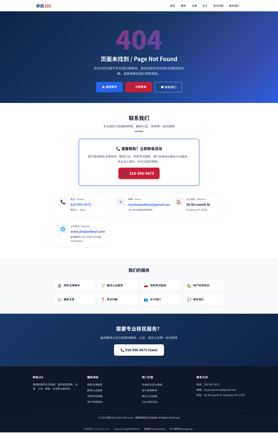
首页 (172, 5)
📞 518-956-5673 (138, 174)
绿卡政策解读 (149, 392)
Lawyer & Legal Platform (127, 430)
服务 (183, 5)
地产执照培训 (198, 287)
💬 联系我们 (168, 87)
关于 (205, 5)
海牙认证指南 (149, 397)
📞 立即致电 (138, 87)
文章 (194, 5)
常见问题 (218, 5)
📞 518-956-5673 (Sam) (139, 351)
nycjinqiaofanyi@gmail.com (149, 206)
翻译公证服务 (112, 287)
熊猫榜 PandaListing (154, 430)
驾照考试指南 (155, 287)
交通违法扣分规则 (152, 386)
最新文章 (65, 301)
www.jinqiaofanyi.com (87, 233)
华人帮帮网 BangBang (180, 430)
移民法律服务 (68, 287)
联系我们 (234, 5)
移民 (43, 6)
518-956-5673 (80, 206)
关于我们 (152, 301)
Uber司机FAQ (149, 403)
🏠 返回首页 (109, 87)
